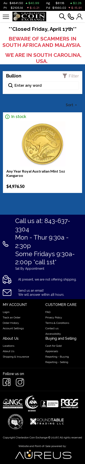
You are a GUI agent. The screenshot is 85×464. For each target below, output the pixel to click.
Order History (11, 323)
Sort (70, 105)
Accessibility (53, 333)
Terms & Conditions (57, 323)
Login (6, 312)
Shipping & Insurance (16, 356)
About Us (8, 351)
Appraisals (51, 351)
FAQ (47, 312)
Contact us (51, 328)
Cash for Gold (53, 345)
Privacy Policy (53, 317)
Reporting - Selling (56, 362)
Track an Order (11, 317)
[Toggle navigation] (6, 16)
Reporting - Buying (57, 356)
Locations (8, 345)
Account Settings (13, 328)
